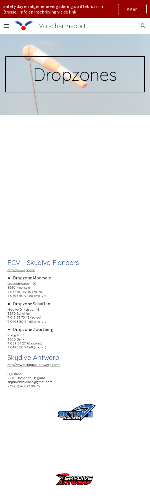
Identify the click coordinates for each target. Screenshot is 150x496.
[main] (75, 74)
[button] (7, 26)
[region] (75, 9)
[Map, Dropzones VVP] (75, 182)
